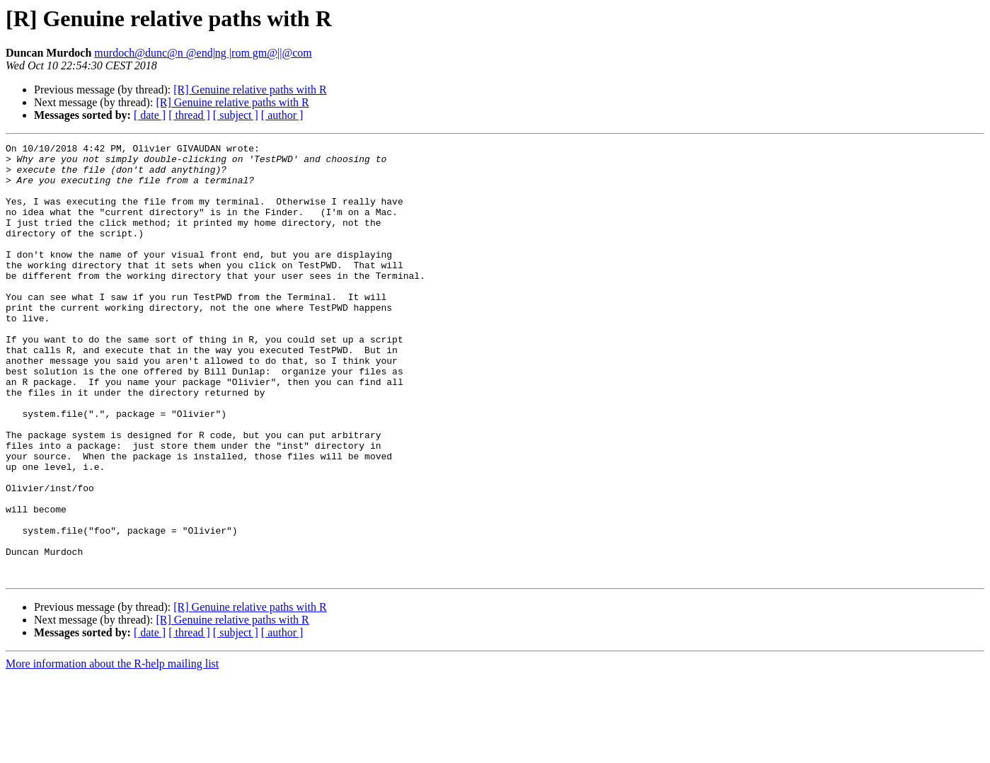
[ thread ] (189, 115)
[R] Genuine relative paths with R (249, 90)
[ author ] (282, 115)
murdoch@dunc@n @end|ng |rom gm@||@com (202, 53)
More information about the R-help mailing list (112, 751)
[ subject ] (235, 115)
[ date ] (150, 115)
